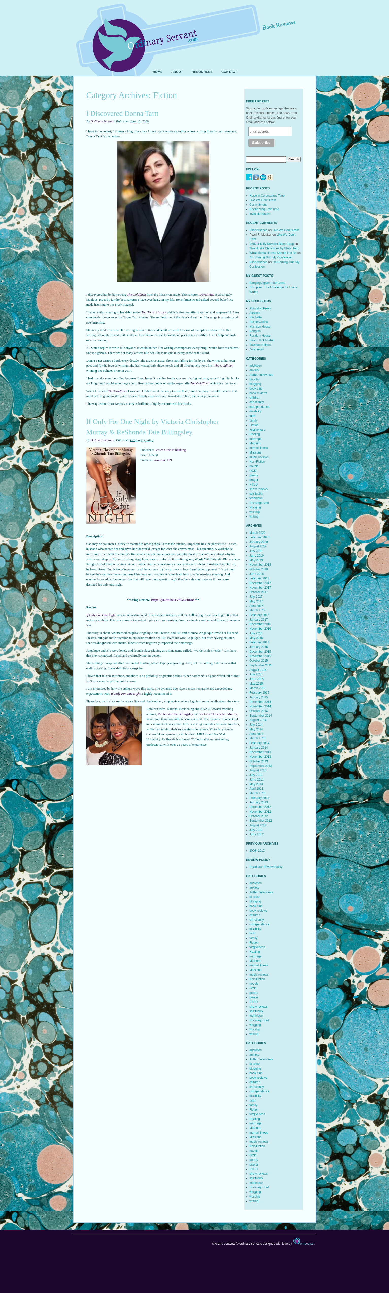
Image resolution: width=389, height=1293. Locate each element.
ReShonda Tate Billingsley (175, 714)
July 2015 (255, 674)
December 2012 (260, 807)
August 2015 (257, 670)
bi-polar (254, 379)
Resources (202, 72)
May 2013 (256, 784)
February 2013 (259, 798)
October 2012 (258, 816)
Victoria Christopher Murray (218, 714)
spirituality (256, 493)
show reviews (258, 489)
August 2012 (257, 825)
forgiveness (257, 429)
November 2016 (260, 629)
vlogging (255, 507)
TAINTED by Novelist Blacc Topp (271, 244)
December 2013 (260, 752)
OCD (252, 471)
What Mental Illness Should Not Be (272, 253)
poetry (253, 475)
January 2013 (258, 802)
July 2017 (255, 597)
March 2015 (257, 688)
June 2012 (256, 834)
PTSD (253, 484)
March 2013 (257, 793)
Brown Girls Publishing (170, 450)
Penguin (255, 331)
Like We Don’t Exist (262, 200)
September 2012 (260, 820)
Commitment (258, 204)
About (177, 72)
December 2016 (260, 624)
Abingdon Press (260, 308)
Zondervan (256, 349)
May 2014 (256, 729)
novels (253, 466)
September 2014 (260, 715)
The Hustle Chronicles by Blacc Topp (274, 248)
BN (169, 460)
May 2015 (256, 683)
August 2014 (257, 720)
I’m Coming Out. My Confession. (271, 257)
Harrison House (259, 326)
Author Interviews (261, 375)
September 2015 (260, 665)
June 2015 (256, 679)
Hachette (255, 317)
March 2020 (257, 533)
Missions (255, 452)
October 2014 (258, 711)
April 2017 (256, 606)
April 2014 (256, 734)
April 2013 (256, 788)
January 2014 (258, 747)
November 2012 (260, 811)
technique (256, 498)
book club (255, 388)
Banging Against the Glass (267, 283)
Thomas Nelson (260, 345)
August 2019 (257, 546)
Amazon (159, 460)
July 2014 (255, 724)
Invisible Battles (259, 214)
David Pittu (207, 294)
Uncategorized (259, 503)
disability (255, 411)
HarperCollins (258, 322)
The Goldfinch (136, 294)
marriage (255, 439)
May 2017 (256, 601)
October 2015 (258, 660)
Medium (254, 443)
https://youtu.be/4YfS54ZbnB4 (172, 600)
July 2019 (255, 551)
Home (157, 72)
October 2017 (258, 592)
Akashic (254, 313)
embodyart (304, 1244)
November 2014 (260, 706)
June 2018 (256, 574)
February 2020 (259, 537)
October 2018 (258, 569)
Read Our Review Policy (265, 867)
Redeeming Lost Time (264, 209)
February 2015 (259, 692)
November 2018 (260, 565)
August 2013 (257, 770)
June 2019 (256, 555)
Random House (259, 335)
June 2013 (256, 779)
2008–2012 (257, 850)
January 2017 (258, 619)
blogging (255, 384)
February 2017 (259, 615)
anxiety (254, 370)
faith (252, 416)
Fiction (253, 425)
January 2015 (258, 697)
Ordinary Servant (101, 121)
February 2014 (259, 743)
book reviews (258, 393)
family (253, 420)
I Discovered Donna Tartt (122, 113)
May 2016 (256, 638)
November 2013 (260, 756)
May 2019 (256, 560)
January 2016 (258, 647)
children (254, 397)
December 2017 (260, 583)
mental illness (258, 448)
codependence (259, 407)
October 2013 (258, 761)
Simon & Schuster (261, 340)
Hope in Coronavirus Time (267, 195)
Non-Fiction (257, 461)
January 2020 (258, 542)
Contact (229, 72)
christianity (256, 402)
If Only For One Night (101, 615)
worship (254, 512)
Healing (254, 434)
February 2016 (259, 642)
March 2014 (257, 738)
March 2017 (257, 610)
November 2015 (260, 656)
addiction (255, 365)
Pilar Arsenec (258, 230)
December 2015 (260, 651)
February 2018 (259, 578)
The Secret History (153, 312)
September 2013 (260, 766)
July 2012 (255, 830)
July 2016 (255, 633)
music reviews (258, 457)
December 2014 (260, 702)
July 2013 (255, 775)
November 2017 (260, 587)
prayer (253, 480)
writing (253, 516)
